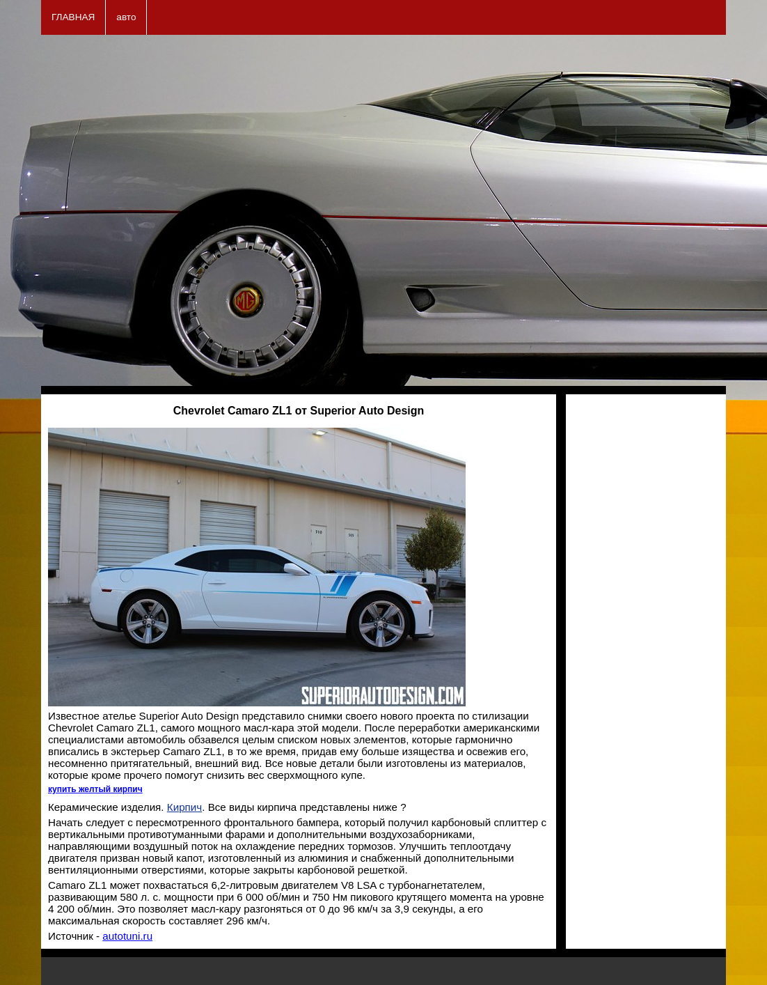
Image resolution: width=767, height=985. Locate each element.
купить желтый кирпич (95, 789)
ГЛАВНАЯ (73, 17)
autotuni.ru (127, 936)
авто (126, 17)
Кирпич (184, 807)
